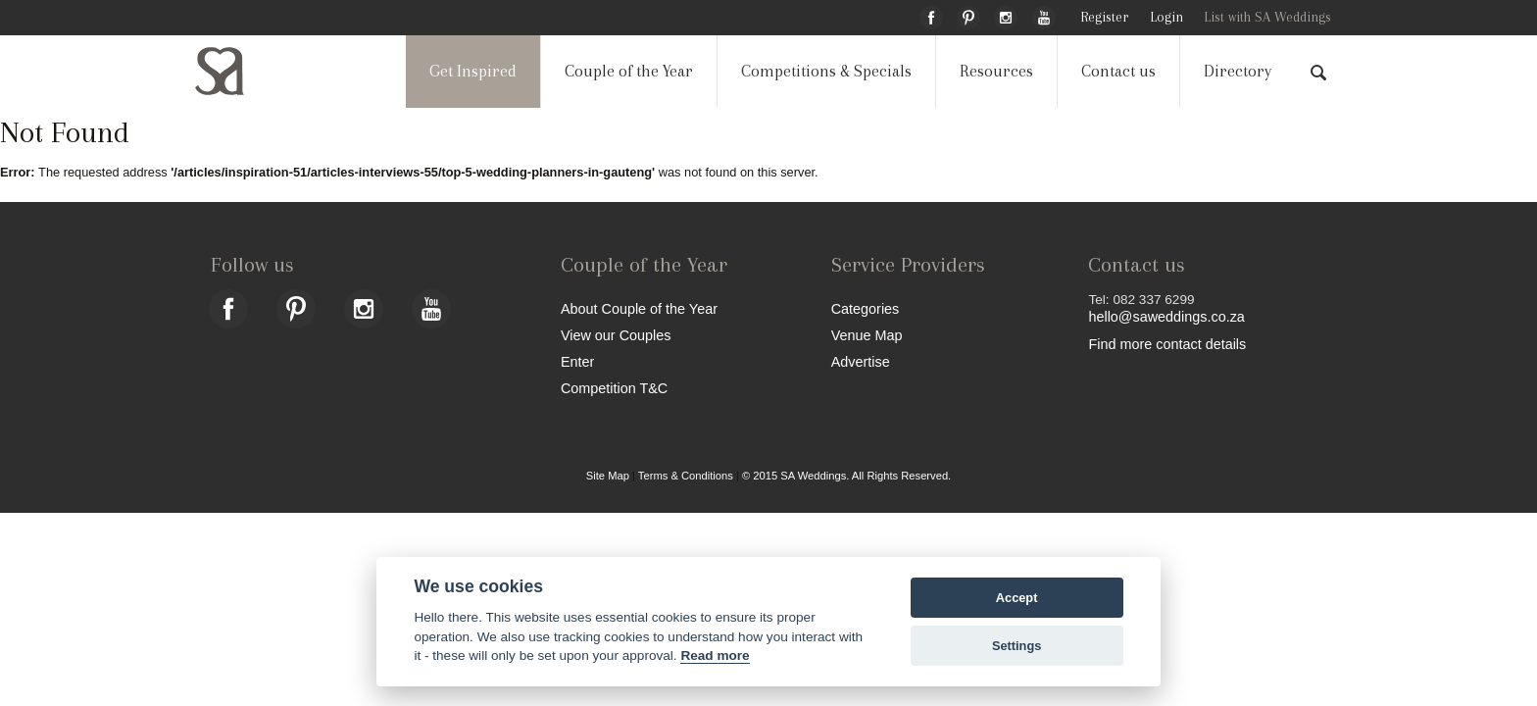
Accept (1017, 597)
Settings (1016, 645)
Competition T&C (614, 387)
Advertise (860, 361)
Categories (865, 308)
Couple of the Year (629, 71)
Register (1104, 17)
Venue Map (867, 335)
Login (1166, 17)
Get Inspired (473, 71)
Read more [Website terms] (714, 655)
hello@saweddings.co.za (1166, 317)
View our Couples (616, 335)
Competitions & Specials (826, 71)
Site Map (607, 475)
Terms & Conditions (685, 475)
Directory (1237, 71)
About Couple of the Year (639, 308)
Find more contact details (1167, 343)
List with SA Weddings (1267, 17)
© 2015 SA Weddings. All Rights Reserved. (846, 475)
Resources (996, 71)
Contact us (1118, 71)
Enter (577, 361)
